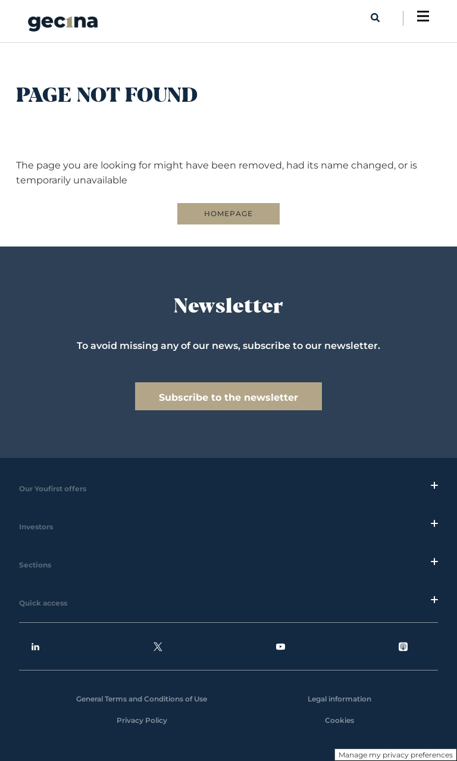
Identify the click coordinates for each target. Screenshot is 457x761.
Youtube (280, 646)
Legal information (339, 698)
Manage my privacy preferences (396, 754)
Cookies (339, 720)
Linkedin (35, 646)
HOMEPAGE (228, 213)
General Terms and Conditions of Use (141, 698)
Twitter (158, 646)
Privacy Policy (142, 720)
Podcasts (403, 646)
